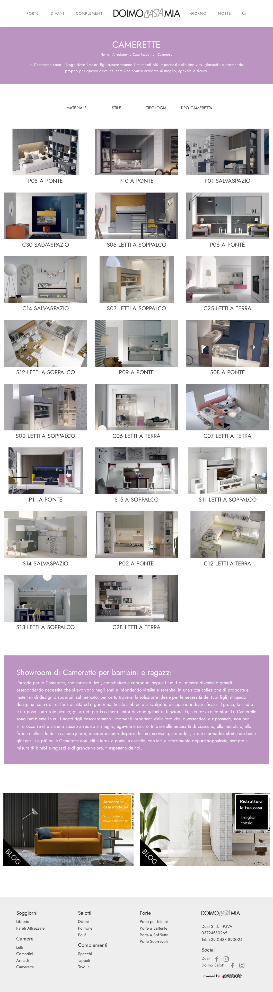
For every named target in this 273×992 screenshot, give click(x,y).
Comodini (24, 954)
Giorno (198, 13)
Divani (57, 13)
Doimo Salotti (213, 965)
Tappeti (84, 960)
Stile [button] (116, 108)
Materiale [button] (76, 108)
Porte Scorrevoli (154, 941)
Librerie (22, 921)
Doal (205, 958)
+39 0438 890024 (225, 940)
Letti (19, 947)
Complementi (90, 13)
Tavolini (84, 967)
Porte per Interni (154, 921)
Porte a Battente (154, 928)
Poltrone (85, 928)
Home (105, 54)
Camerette (165, 54)
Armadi (22, 960)
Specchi (85, 954)
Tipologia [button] (156, 108)
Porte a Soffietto (154, 935)
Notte (224, 13)
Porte (33, 13)
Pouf (82, 935)
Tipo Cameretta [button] (196, 108)
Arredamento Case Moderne (133, 54)
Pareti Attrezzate (30, 928)
